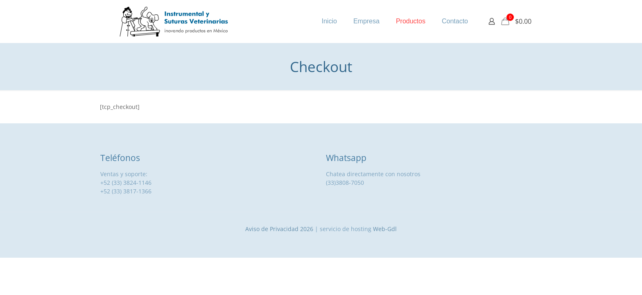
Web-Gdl (385, 229)
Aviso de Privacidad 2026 (279, 229)
